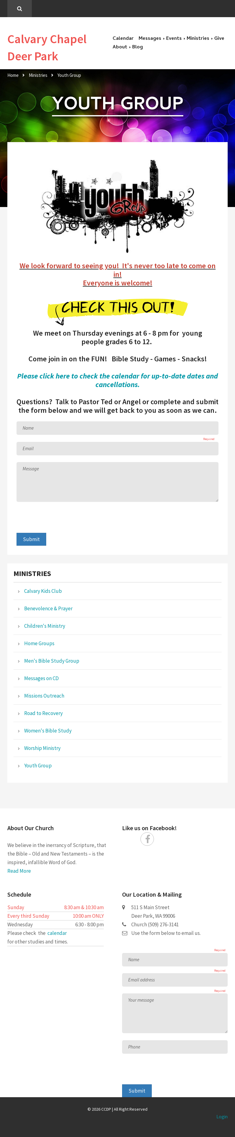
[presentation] (63, 521)
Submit (31, 539)
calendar (57, 933)
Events (174, 39)
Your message (141, 1000)
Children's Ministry (44, 626)
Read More (19, 871)
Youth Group (69, 75)
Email (28, 448)
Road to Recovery (43, 713)
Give (219, 39)
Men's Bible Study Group (51, 660)
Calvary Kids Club (43, 591)
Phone (134, 1047)
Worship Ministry (42, 748)
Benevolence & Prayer (48, 608)
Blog (137, 47)
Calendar (123, 39)
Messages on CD (41, 678)
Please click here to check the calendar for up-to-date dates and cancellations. (117, 380)
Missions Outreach (44, 695)
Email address (141, 980)
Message (31, 469)
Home (13, 75)
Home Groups (39, 643)
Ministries (198, 39)
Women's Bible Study (48, 730)
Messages (150, 39)
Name (28, 428)
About (120, 47)
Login (222, 1117)
